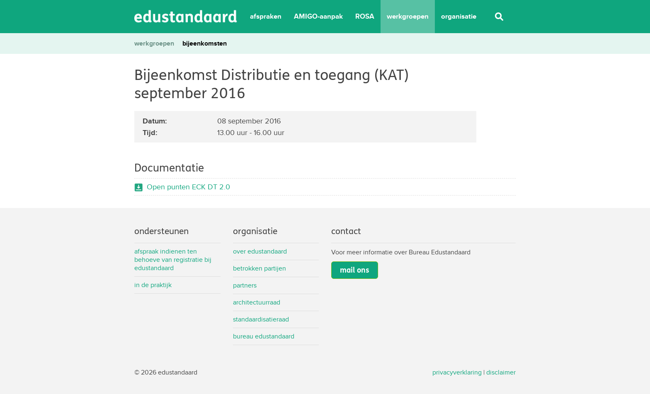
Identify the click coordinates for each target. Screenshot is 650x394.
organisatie (458, 16)
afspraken (265, 16)
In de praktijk (153, 285)
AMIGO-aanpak (318, 16)
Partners (245, 285)
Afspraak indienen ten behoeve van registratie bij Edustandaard (172, 260)
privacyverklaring (457, 372)
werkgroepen (408, 16)
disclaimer (501, 372)
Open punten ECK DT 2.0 (188, 186)
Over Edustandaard (260, 251)
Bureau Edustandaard (263, 336)
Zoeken (499, 16)
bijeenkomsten (204, 43)
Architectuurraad (256, 302)
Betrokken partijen (259, 268)
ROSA (364, 16)
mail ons (354, 270)
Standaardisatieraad (261, 319)
